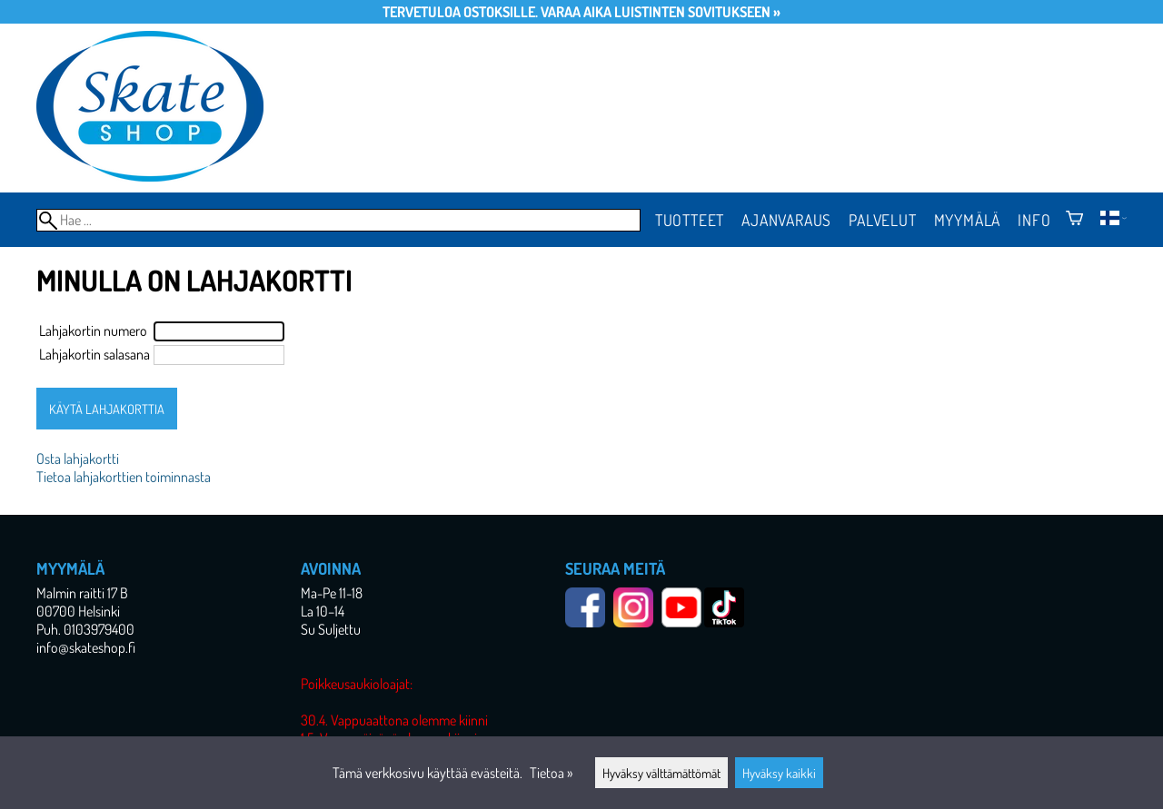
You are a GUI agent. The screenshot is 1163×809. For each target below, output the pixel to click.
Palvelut (882, 220)
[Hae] (338, 220)
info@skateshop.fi (85, 647)
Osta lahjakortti (77, 458)
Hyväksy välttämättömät (661, 773)
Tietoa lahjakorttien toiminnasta (123, 477)
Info (1034, 220)
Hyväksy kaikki (779, 773)
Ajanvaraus (786, 220)
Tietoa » (551, 773)
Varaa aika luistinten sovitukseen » (660, 12)
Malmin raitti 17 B (82, 593)
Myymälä (967, 220)
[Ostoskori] (1074, 220)
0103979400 (99, 629)
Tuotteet (689, 220)
